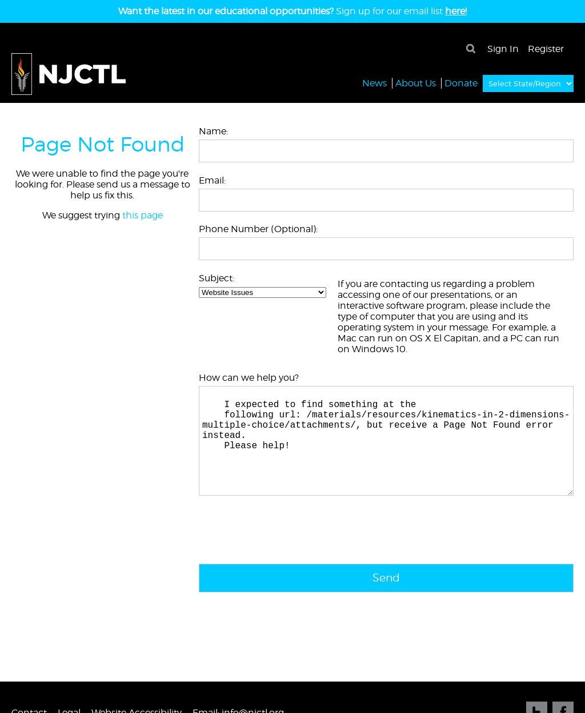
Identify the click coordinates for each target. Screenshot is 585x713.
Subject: (216, 278)
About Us (415, 82)
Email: (212, 180)
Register (546, 48)
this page (142, 215)
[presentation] (285, 555)
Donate (461, 82)
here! (456, 11)
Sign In (503, 48)
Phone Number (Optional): (258, 229)
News (374, 82)
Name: (213, 131)
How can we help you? (249, 377)
